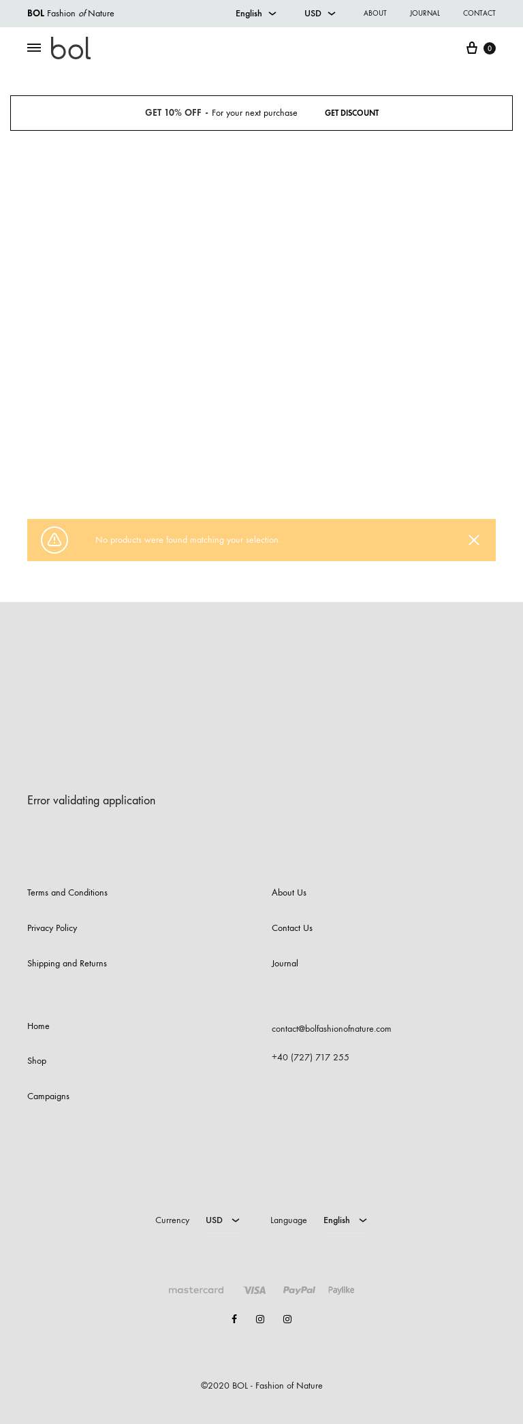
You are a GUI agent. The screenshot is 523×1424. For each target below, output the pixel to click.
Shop (228, 468)
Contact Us (292, 928)
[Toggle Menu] (34, 48)
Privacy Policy (52, 928)
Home (201, 468)
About (375, 13)
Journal (425, 13)
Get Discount (352, 113)
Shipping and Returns (67, 963)
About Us (289, 892)
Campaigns (48, 1096)
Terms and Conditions (67, 892)
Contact (479, 13)
